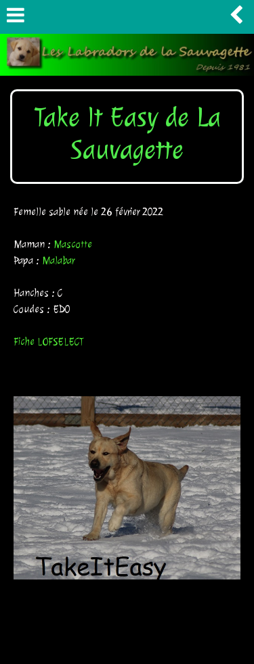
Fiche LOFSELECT (49, 341)
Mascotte (73, 244)
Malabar (58, 260)
